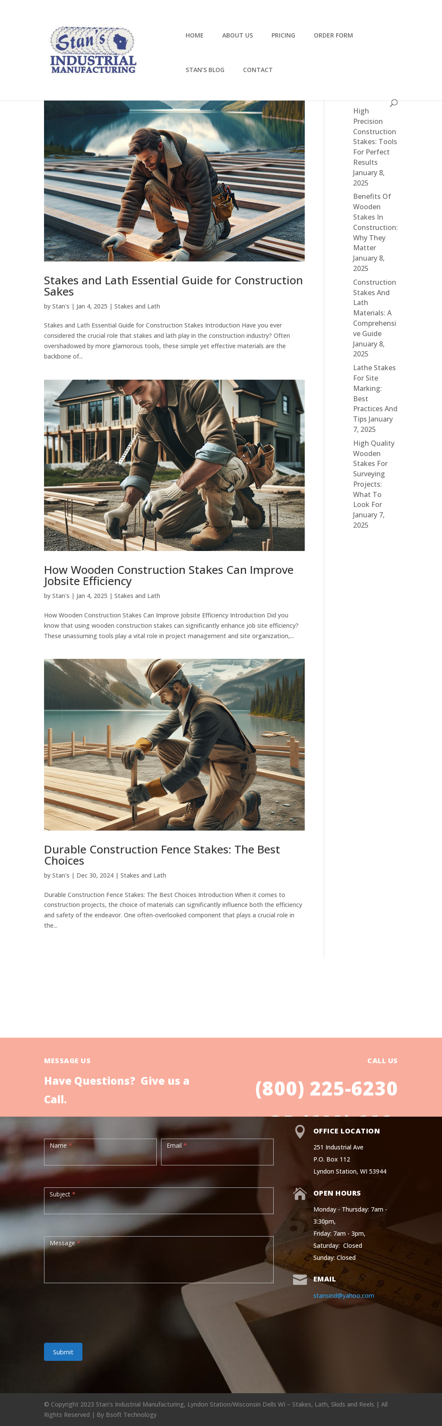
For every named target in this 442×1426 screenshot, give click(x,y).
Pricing (283, 35)
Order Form (333, 35)
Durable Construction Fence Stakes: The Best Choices (162, 854)
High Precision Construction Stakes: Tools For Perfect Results (375, 136)
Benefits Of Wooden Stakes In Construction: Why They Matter (375, 222)
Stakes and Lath (137, 306)
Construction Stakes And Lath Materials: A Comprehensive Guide (374, 307)
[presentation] (109, 1308)
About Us (237, 35)
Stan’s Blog (205, 70)
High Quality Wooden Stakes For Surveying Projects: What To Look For (374, 474)
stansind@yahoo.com (343, 1295)
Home (195, 35)
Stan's (60, 306)
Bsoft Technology (131, 1414)
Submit (63, 1351)
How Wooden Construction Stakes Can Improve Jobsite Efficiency (169, 575)
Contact (258, 70)
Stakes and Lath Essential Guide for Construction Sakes (173, 285)
